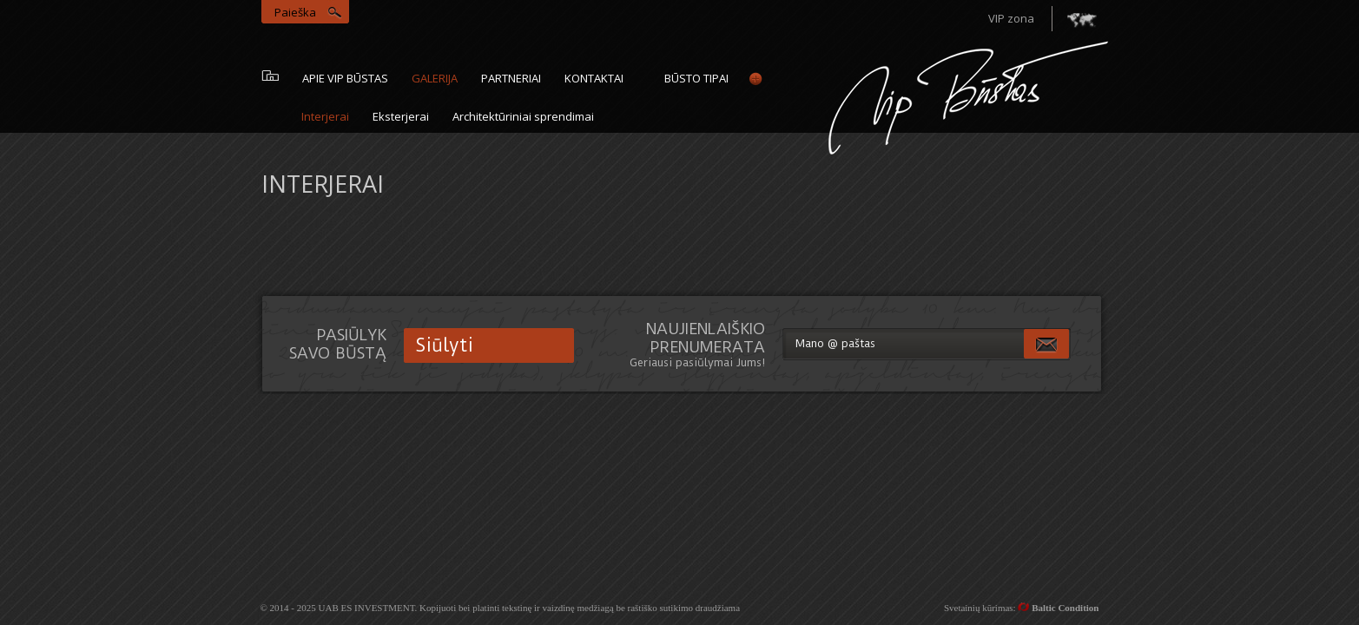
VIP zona (1011, 18)
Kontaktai (593, 78)
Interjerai (325, 116)
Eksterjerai (401, 116)
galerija (435, 78)
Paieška (295, 12)
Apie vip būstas (345, 78)
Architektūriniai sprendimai (523, 116)
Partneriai (511, 78)
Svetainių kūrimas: (1021, 607)
